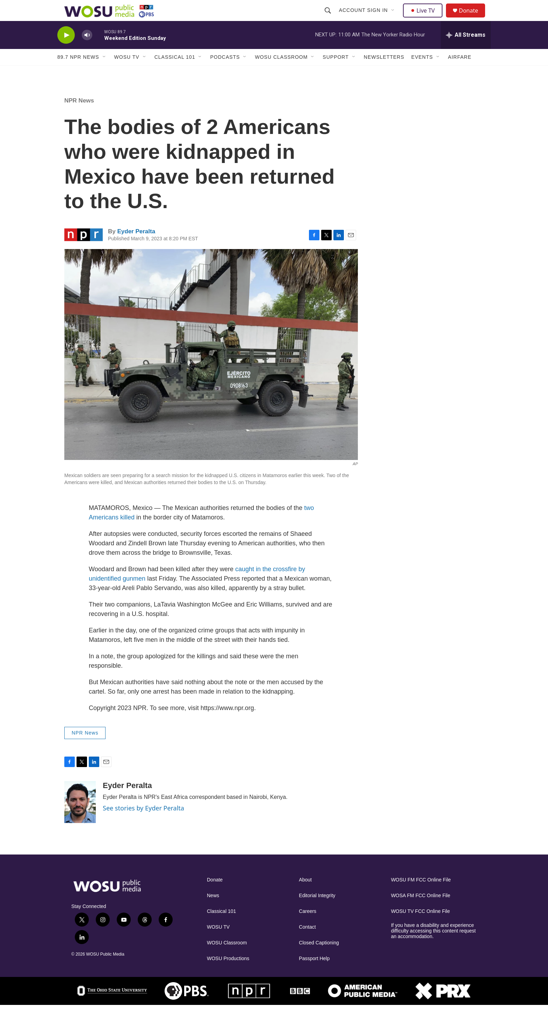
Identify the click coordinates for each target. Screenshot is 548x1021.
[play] (66, 51)
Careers (307, 927)
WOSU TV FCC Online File (420, 927)
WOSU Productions (228, 974)
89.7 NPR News (78, 73)
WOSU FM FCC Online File (421, 895)
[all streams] (466, 51)
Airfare (459, 73)
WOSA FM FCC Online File (420, 911)
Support (335, 73)
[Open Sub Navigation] (394, 18)
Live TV (424, 18)
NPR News (79, 116)
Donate (473, 18)
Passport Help (314, 974)
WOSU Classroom (281, 73)
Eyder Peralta (136, 247)
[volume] (87, 51)
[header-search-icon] (328, 18)
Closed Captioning (319, 958)
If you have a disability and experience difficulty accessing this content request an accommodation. (433, 946)
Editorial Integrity (317, 911)
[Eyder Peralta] (80, 818)
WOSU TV (126, 73)
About (305, 895)
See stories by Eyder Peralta (143, 824)
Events (422, 73)
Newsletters (384, 73)
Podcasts (225, 73)
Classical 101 (174, 73)
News (213, 911)
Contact (307, 942)
